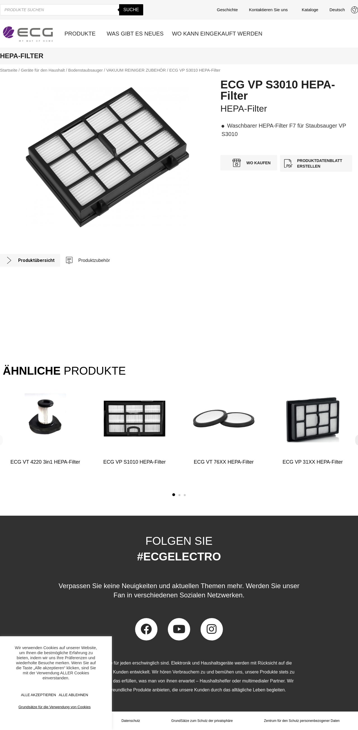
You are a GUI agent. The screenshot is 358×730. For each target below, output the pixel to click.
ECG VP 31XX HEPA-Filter (312, 462)
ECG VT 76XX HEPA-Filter (223, 462)
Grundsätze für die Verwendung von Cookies (54, 707)
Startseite (8, 70)
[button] (173, 494)
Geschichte (227, 9)
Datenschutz (130, 721)
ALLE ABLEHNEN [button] (73, 695)
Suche (131, 9)
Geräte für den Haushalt (43, 70)
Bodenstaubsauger (85, 70)
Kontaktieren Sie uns (269, 10)
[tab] (30, 260)
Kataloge (310, 9)
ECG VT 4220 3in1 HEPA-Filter (45, 462)
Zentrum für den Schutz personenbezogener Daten (302, 721)
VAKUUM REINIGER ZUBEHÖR (136, 70)
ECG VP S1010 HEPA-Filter (134, 462)
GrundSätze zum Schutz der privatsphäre (202, 721)
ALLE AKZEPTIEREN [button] (38, 695)
